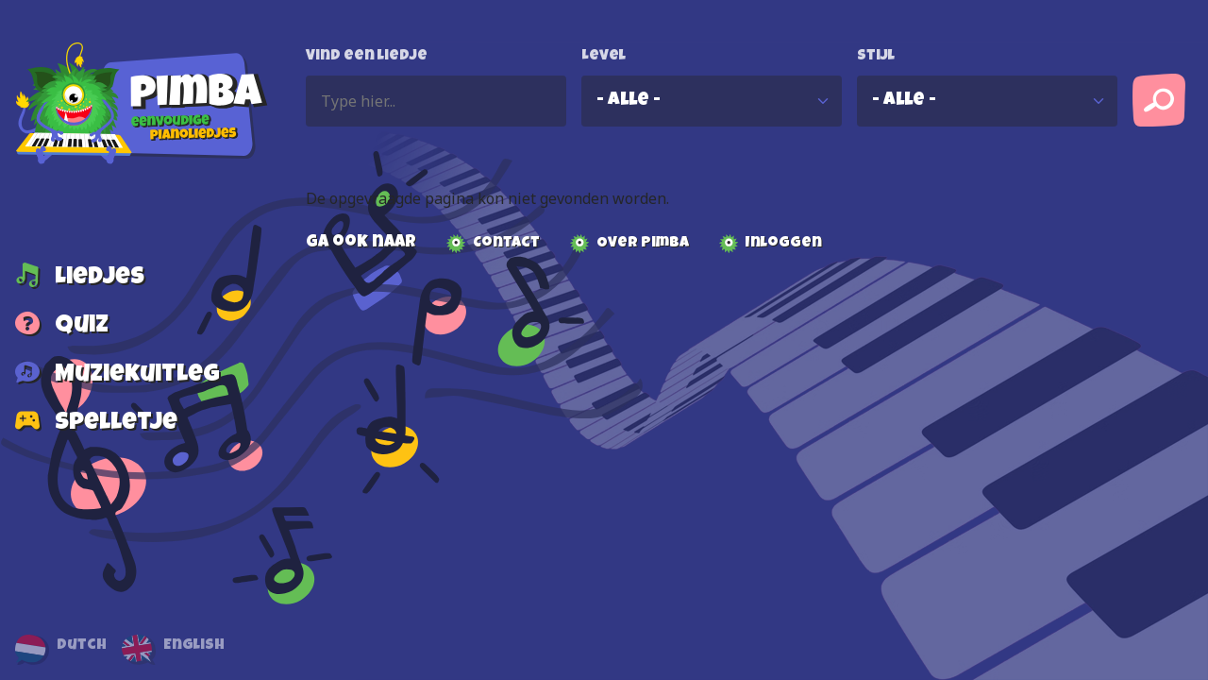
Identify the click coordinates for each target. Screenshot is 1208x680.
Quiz (82, 327)
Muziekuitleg (137, 376)
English (194, 646)
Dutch (82, 646)
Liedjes (99, 278)
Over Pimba (642, 243)
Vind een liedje (367, 56)
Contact (506, 243)
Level (603, 56)
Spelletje (116, 425)
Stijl (876, 56)
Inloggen (784, 243)
